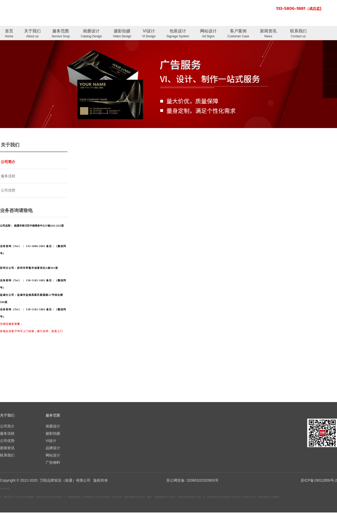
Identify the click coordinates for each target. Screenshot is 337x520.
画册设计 (91, 34)
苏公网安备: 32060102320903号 (192, 480)
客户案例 (238, 34)
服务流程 (8, 176)
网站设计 (208, 34)
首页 (9, 34)
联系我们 (298, 34)
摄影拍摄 (122, 34)
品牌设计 (53, 448)
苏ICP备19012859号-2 (319, 480)
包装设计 (177, 34)
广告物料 (53, 462)
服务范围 (61, 34)
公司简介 (8, 162)
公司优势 (8, 190)
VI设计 (149, 34)
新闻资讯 (268, 34)
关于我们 (32, 34)
